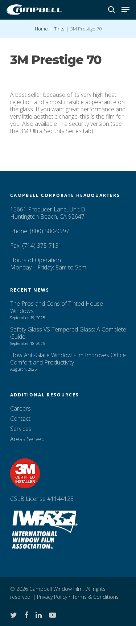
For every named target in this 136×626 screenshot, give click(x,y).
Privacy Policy (52, 596)
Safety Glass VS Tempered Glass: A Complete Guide (68, 333)
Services (21, 428)
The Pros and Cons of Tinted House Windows (56, 307)
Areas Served (27, 438)
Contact (20, 418)
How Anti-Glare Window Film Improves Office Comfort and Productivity (68, 358)
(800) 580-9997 (49, 231)
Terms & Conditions (95, 596)
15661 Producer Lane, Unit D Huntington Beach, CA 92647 (47, 213)
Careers (20, 408)
